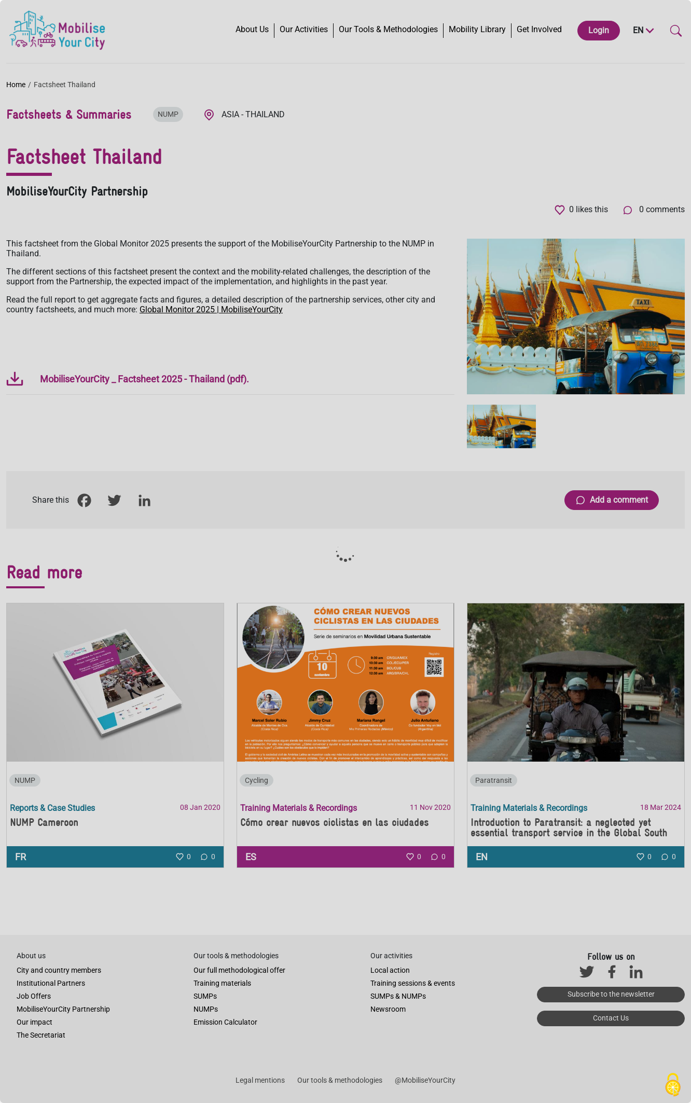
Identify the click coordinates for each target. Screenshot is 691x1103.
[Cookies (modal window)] (673, 1085)
